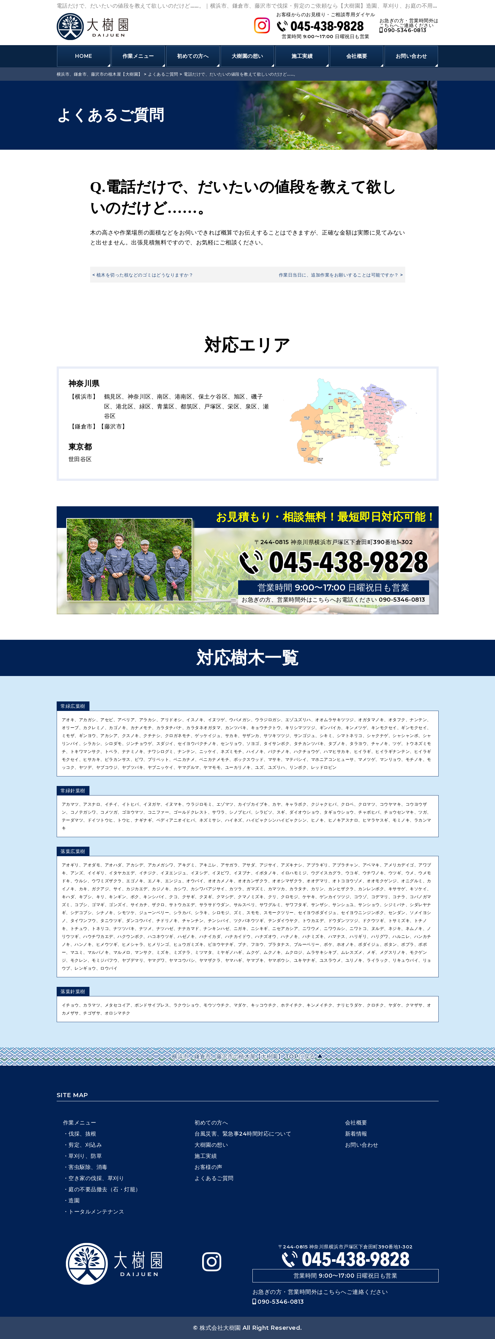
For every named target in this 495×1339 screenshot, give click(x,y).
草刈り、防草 (85, 1156)
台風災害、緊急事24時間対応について (242, 1134)
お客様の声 (208, 1167)
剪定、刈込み (85, 1145)
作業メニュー (138, 56)
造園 (74, 1200)
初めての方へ (193, 56)
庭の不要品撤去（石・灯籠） (104, 1189)
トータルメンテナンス (96, 1211)
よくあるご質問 (214, 1178)
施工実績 (302, 56)
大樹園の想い (247, 56)
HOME (83, 56)
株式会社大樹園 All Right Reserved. (251, 1327)
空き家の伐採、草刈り (96, 1178)
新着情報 (356, 1134)
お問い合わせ (411, 56)
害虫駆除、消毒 (88, 1167)
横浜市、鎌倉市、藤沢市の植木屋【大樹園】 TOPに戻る (244, 1056)
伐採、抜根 (82, 1134)
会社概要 (356, 56)
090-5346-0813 (403, 30)
